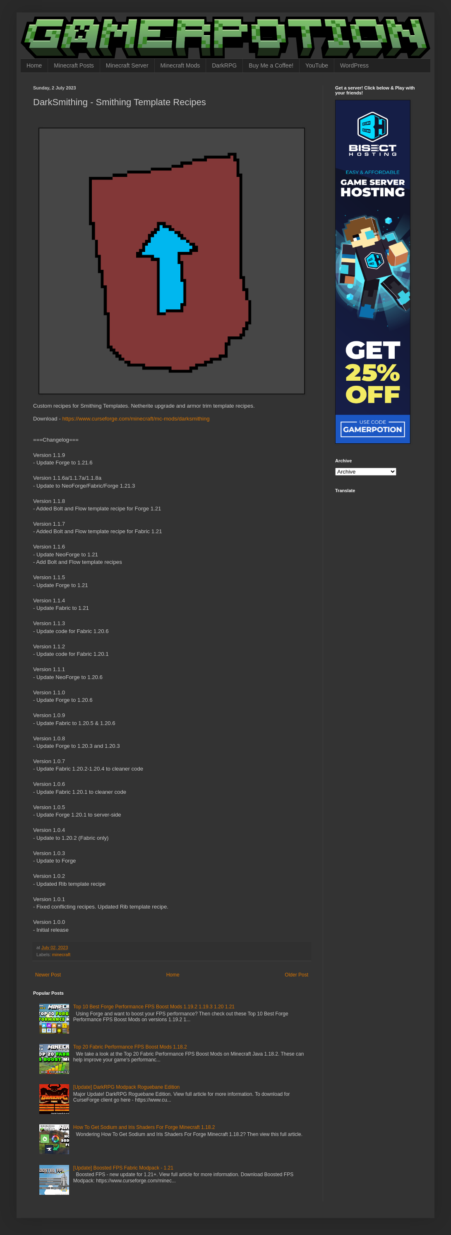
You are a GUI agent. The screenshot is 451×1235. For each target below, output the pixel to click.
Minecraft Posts (74, 65)
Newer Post (48, 975)
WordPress (354, 65)
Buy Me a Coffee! (271, 65)
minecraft (61, 954)
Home (34, 65)
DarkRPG (224, 65)
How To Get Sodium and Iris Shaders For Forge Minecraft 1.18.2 (144, 1127)
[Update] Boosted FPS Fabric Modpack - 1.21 (123, 1168)
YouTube (316, 65)
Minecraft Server (127, 65)
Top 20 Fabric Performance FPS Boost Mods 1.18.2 (130, 1047)
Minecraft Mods (180, 65)
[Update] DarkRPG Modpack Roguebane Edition (126, 1087)
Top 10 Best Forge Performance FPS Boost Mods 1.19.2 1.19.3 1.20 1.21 (154, 1007)
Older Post (296, 975)
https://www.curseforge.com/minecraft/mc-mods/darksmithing (135, 419)
